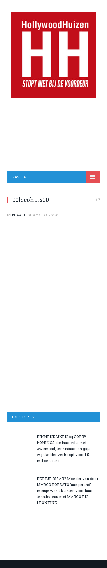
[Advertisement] (53, 134)
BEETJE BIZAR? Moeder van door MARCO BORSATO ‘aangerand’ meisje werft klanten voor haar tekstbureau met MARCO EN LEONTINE (67, 490)
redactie (19, 215)
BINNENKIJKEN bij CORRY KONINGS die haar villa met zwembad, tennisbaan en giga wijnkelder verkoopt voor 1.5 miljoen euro (63, 448)
